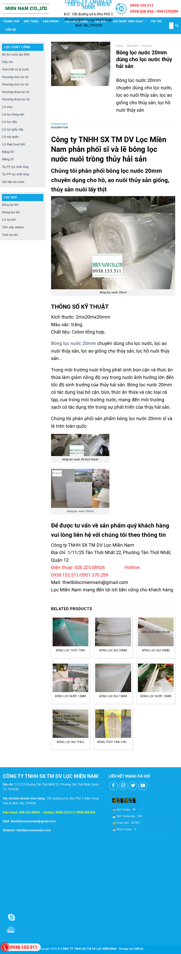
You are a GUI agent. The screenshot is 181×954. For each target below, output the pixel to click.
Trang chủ (11, 21)
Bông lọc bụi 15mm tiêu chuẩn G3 (113, 696)
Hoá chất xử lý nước (15, 69)
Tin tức (156, 21)
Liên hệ (10, 29)
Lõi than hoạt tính (13, 144)
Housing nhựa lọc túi (16, 99)
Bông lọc (147, 45)
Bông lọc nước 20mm (73, 343)
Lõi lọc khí (9, 220)
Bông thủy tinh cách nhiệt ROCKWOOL (113, 742)
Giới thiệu (31, 21)
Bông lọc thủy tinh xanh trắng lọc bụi (70, 650)
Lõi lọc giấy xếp (12, 129)
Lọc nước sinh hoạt (129, 21)
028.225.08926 (29, 812)
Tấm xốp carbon (13, 227)
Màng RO (8, 152)
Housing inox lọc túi (15, 84)
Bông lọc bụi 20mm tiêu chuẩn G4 (156, 650)
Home (119, 45)
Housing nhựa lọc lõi (16, 92)
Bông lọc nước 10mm (155, 696)
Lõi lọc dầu (9, 122)
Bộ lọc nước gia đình (16, 54)
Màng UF (8, 159)
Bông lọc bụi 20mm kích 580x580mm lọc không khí (113, 650)
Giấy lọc (7, 62)
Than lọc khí (10, 235)
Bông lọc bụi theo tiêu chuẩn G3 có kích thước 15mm (70, 742)
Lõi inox (7, 107)
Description (59, 127)
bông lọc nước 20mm (80, 511)
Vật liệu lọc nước (13, 182)
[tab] (59, 127)
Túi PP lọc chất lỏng (15, 174)
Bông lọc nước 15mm (70, 696)
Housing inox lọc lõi (15, 77)
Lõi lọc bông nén (13, 114)
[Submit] (176, 25)
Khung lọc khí (11, 212)
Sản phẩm (52, 21)
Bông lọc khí (10, 205)
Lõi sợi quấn (10, 137)
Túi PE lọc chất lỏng (15, 167)
